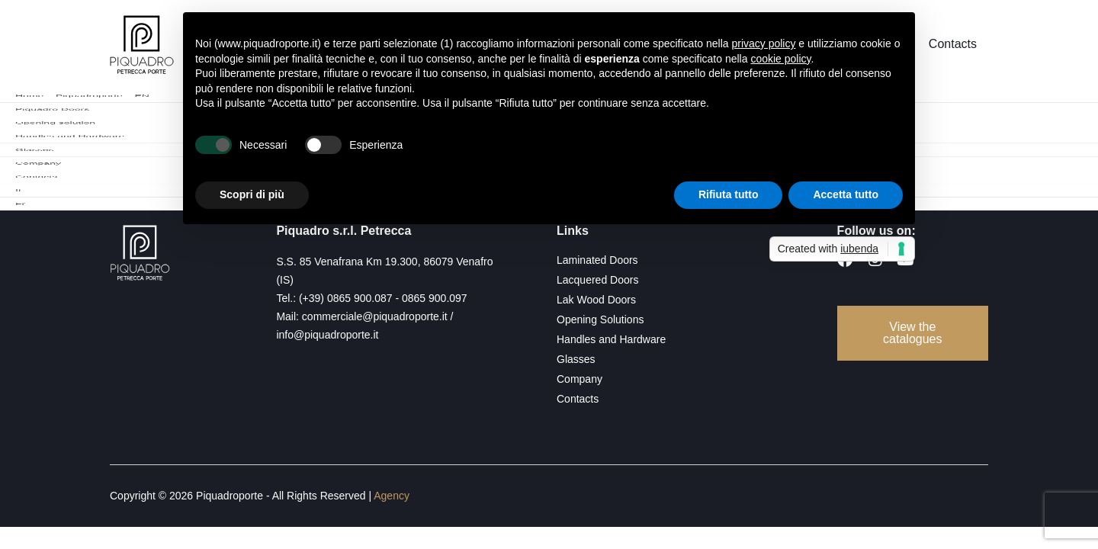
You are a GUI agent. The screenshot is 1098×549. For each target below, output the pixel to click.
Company (579, 379)
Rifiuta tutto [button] (728, 194)
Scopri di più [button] (252, 194)
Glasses (576, 359)
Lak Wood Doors (596, 300)
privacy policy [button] (763, 43)
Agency (391, 496)
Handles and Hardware (611, 339)
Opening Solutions (600, 319)
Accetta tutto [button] (845, 194)
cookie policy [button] (780, 59)
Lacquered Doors (597, 280)
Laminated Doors (597, 260)
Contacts (953, 45)
